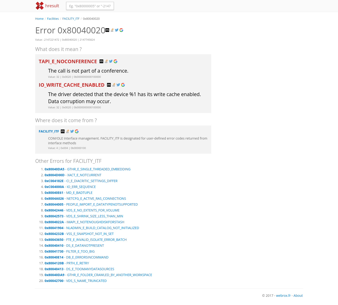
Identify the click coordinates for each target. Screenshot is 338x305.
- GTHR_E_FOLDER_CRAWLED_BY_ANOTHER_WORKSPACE (98, 275)
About (298, 295)
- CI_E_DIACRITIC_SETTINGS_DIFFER (81, 181)
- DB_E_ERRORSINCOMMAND (76, 257)
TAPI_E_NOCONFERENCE (68, 61)
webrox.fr (283, 295)
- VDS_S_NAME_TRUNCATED (76, 280)
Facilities (53, 19)
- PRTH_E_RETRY (67, 263)
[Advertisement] (260, 54)
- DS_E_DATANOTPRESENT (74, 245)
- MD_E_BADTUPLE (68, 192)
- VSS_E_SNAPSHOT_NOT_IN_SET (79, 233)
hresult (47, 5)
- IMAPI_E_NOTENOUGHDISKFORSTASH (84, 222)
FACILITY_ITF (70, 19)
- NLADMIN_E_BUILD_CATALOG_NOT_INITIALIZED (92, 228)
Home (39, 19)
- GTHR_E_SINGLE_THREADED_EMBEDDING (88, 169)
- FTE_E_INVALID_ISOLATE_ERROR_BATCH (86, 239)
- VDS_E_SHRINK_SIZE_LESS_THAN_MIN (84, 216)
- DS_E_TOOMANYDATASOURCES (79, 269)
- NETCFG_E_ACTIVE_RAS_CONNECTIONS (85, 198)
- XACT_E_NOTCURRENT (73, 175)
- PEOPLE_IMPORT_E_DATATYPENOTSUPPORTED (91, 204)
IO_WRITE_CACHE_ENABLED (72, 85)
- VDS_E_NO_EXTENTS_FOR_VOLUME (82, 210)
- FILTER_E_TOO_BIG (70, 251)
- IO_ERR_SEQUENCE (70, 186)
